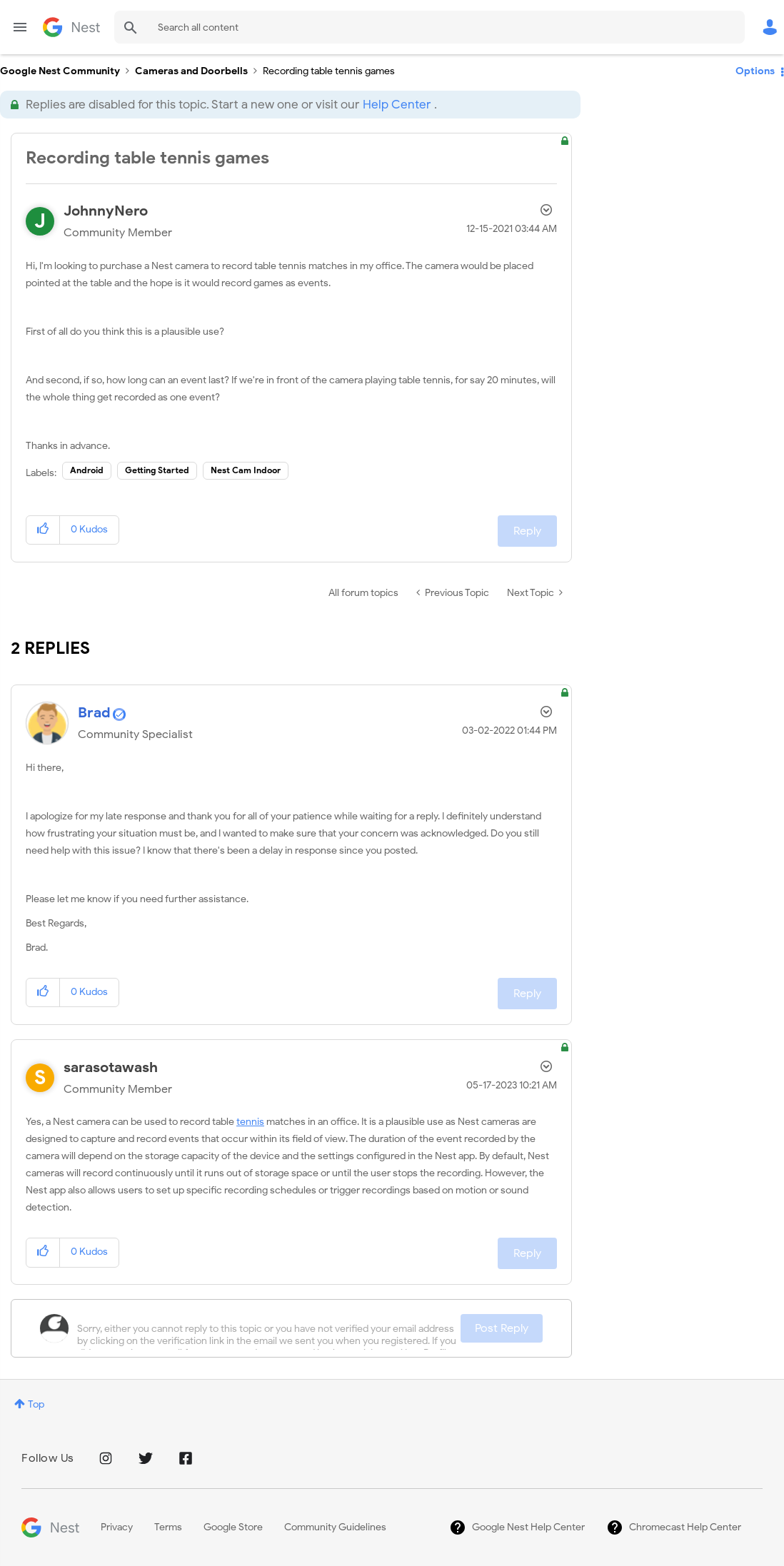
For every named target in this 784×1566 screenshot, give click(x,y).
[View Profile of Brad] (94, 713)
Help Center (397, 104)
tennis (250, 1122)
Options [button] (755, 71)
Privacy (117, 1527)
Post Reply (501, 1328)
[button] (43, 530)
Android (87, 470)
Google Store (233, 1527)
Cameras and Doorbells (191, 71)
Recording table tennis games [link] (329, 71)
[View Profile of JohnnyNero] (106, 211)
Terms (168, 1527)
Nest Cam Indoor (246, 470)
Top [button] (36, 1404)
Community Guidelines (335, 1527)
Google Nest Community (71, 27)
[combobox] (429, 27)
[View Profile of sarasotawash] (111, 1067)
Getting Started (157, 470)
